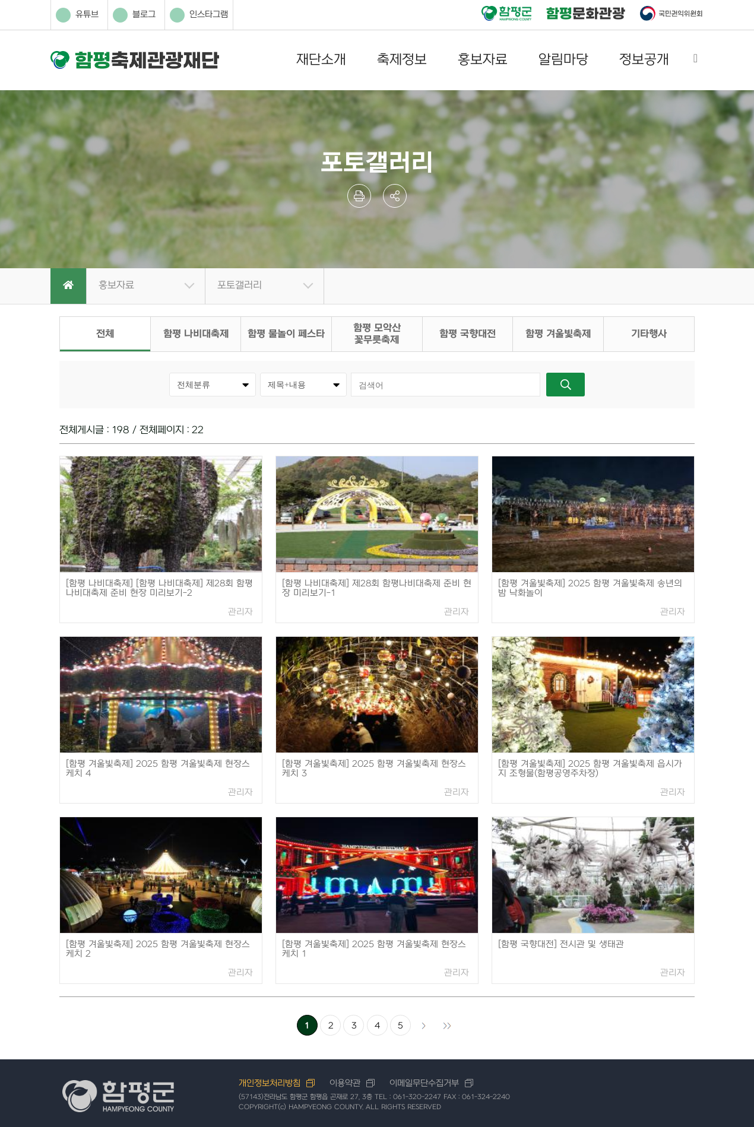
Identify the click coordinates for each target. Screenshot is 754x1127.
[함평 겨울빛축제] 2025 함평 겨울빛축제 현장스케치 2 (158, 949)
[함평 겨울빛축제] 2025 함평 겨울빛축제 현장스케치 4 (158, 769)
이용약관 (345, 1083)
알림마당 (563, 60)
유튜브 (77, 15)
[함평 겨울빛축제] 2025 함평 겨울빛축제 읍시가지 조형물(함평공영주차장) (590, 769)
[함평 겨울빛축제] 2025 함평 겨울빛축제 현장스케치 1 (374, 949)
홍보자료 (483, 60)
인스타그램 (199, 15)
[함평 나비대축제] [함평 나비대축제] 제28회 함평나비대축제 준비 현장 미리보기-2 (159, 588)
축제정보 (402, 60)
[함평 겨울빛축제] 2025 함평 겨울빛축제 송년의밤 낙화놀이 (590, 588)
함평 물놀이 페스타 (286, 334)
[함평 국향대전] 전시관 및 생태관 (561, 944)
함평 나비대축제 (196, 334)
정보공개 (644, 60)
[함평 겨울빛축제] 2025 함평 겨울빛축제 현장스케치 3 (374, 769)
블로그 (134, 15)
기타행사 (649, 334)
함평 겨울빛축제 (558, 334)
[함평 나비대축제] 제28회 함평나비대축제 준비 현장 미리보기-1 (376, 588)
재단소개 (321, 60)
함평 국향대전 (467, 334)
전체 (105, 334)
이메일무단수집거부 (424, 1083)
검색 (565, 384)
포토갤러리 (239, 285)
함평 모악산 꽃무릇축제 (377, 334)
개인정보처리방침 (269, 1083)
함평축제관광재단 (134, 60)
